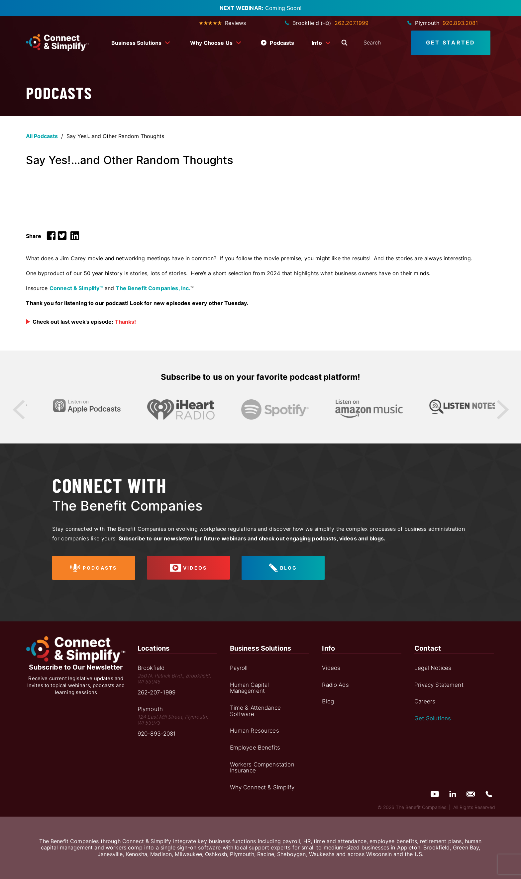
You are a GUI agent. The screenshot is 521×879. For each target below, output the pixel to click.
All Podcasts (42, 136)
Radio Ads (335, 684)
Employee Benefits (255, 747)
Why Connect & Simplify (262, 787)
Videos (331, 668)
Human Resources (254, 730)
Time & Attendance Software (255, 710)
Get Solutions (432, 718)
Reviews (222, 23)
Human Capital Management (249, 687)
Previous (19, 409)
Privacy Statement (439, 684)
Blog (328, 701)
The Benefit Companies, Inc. (153, 288)
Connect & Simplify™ (76, 288)
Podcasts (277, 43)
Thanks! (125, 321)
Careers (424, 701)
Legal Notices (432, 668)
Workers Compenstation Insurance (262, 767)
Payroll (239, 668)
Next (502, 409)
